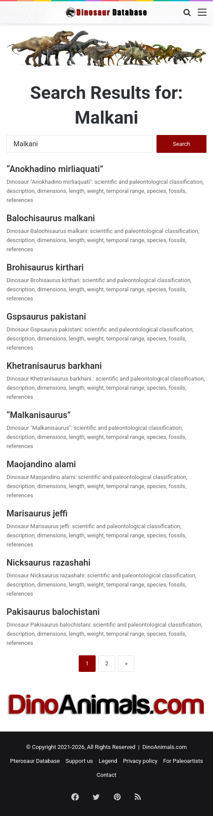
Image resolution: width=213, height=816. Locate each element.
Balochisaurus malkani (51, 218)
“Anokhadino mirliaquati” (55, 169)
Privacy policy (140, 761)
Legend (108, 761)
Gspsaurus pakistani (46, 316)
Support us (79, 761)
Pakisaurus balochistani (53, 612)
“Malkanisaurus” (39, 415)
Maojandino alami (41, 464)
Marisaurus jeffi (37, 513)
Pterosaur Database (35, 761)
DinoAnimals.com (164, 747)
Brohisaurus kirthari (45, 267)
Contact (106, 775)
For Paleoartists (183, 761)
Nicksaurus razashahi (48, 562)
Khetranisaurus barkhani (55, 366)
